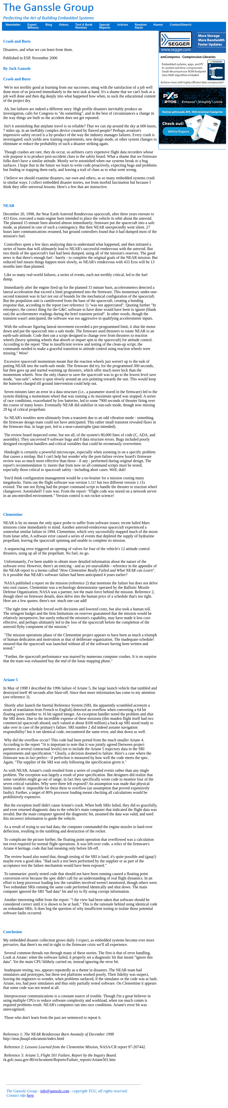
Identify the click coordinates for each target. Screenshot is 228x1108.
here (30, 1095)
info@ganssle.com (54, 1091)
